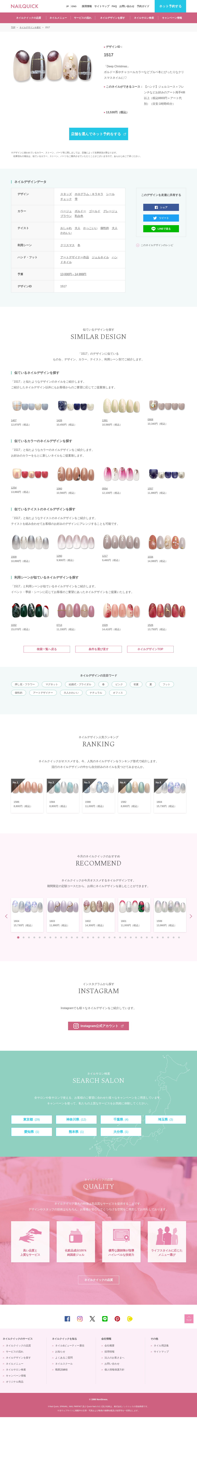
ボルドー (80, 211)
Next (190, 916)
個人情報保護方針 (114, 1414)
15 (93, 937)
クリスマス (67, 245)
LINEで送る (164, 228)
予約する (170, 6)
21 (125, 937)
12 (77, 937)
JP (67, 6)
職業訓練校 (61, 1414)
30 (173, 937)
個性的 (104, 228)
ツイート (164, 218)
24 (141, 937)
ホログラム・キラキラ (89, 194)
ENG (73, 6)
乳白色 (79, 215)
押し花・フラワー (25, 684)
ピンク (119, 684)
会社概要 (109, 1390)
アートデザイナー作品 (74, 257)
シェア (164, 207)
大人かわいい (71, 692)
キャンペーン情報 (172, 17)
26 (152, 937)
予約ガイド (143, 6)
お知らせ (60, 1396)
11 (72, 937)
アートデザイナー (43, 692)
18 (109, 937)
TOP (188, 1363)
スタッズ (66, 194)
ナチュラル (96, 692)
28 (163, 937)
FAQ (114, 6)
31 (179, 937)
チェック (66, 199)
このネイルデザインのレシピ (157, 245)
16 (98, 937)
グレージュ (110, 211)
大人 (77, 228)
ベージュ (66, 211)
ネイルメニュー (58, 17)
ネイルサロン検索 (144, 17)
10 (66, 937)
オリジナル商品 (14, 1426)
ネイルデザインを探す (112, 17)
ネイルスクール (64, 1408)
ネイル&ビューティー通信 (69, 1390)
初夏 (136, 684)
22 (131, 937)
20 (120, 937)
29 (168, 937)
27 (157, 937)
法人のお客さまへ (114, 1402)
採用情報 (87, 6)
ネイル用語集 (161, 1390)
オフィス (118, 692)
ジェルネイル (100, 257)
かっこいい (90, 228)
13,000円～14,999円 (73, 274)
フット (166, 684)
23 (136, 937)
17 (104, 937)
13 (82, 937)
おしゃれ (66, 228)
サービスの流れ (82, 17)
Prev (7, 916)
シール (110, 194)
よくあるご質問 (64, 1402)
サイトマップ (101, 6)
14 (88, 937)
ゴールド (94, 211)
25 (147, 937)
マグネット (52, 684)
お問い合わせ (126, 6)
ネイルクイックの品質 (28, 17)
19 (115, 937)
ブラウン (66, 215)
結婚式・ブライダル (80, 684)
